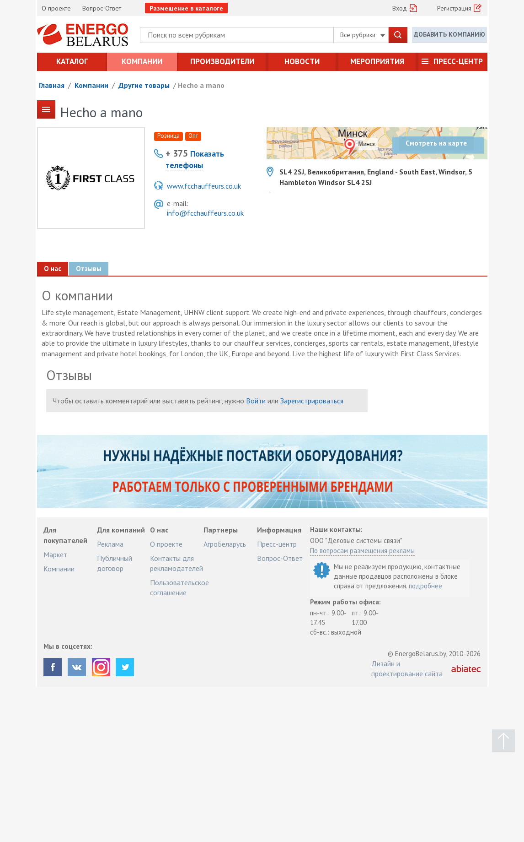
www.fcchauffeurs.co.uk (204, 185)
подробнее (425, 585)
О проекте (56, 8)
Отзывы (88, 268)
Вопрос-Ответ (101, 8)
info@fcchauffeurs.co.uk (205, 212)
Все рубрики (362, 35)
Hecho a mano (201, 85)
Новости (302, 61)
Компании (142, 61)
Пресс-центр (458, 61)
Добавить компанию (449, 34)
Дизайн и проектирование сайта (407, 668)
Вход (399, 8)
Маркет (55, 554)
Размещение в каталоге (186, 8)
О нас (52, 268)
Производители (222, 61)
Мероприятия (377, 61)
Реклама (110, 544)
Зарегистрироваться (311, 400)
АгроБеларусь (224, 544)
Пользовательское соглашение (179, 587)
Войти (256, 400)
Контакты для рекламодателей (176, 563)
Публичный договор (114, 563)
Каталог (72, 61)
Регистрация (454, 8)
